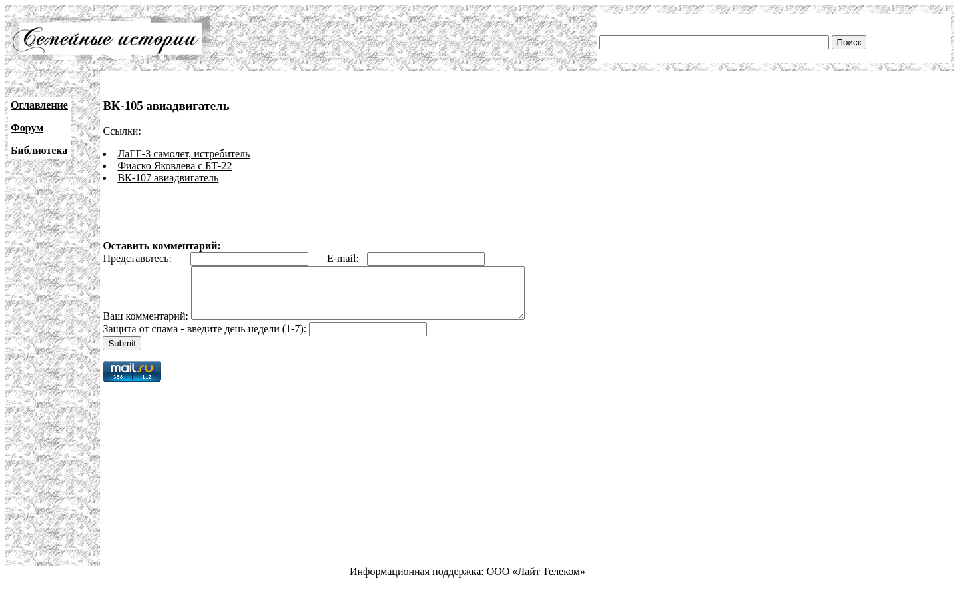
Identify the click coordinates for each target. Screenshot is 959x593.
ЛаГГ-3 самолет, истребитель (183, 153)
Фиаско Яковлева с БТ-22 (174, 165)
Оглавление (39, 105)
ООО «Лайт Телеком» (536, 581)
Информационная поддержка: (418, 581)
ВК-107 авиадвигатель (167, 177)
